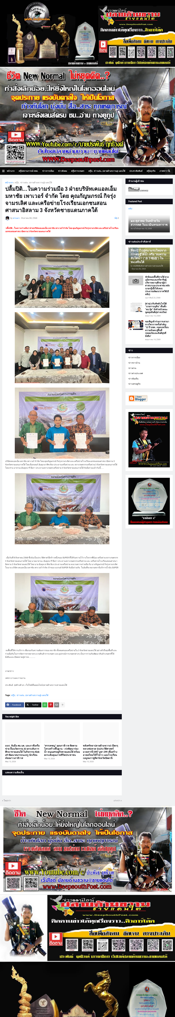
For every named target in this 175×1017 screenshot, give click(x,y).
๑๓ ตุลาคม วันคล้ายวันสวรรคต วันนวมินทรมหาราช (149, 223)
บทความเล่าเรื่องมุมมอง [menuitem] (19, 178)
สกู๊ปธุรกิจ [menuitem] (151, 171)
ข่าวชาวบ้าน (134, 363)
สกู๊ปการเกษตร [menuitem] (77, 171)
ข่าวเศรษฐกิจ (134, 384)
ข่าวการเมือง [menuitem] (48, 171)
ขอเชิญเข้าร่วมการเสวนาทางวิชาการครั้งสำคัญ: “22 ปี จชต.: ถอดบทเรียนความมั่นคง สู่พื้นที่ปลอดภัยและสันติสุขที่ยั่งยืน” (157, 328)
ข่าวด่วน (132, 368)
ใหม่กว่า (7, 800)
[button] (4, 171)
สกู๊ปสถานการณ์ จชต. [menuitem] (28, 171)
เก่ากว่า (117, 800)
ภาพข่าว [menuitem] (163, 171)
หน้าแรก (9, 182)
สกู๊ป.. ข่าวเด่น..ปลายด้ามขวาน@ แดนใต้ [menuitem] (106, 171)
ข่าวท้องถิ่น (133, 378)
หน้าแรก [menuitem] (10, 171)
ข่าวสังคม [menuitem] (62, 171)
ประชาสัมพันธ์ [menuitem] (135, 171)
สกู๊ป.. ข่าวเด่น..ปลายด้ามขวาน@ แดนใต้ (33, 182)
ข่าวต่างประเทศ (135, 373)
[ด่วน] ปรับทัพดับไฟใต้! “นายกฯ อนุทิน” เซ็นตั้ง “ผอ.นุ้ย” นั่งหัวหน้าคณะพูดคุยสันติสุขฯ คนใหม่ (156, 308)
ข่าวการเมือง (134, 357)
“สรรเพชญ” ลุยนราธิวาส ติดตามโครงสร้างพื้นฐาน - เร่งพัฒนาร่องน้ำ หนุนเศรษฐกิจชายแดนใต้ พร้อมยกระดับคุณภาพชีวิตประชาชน (62, 750)
